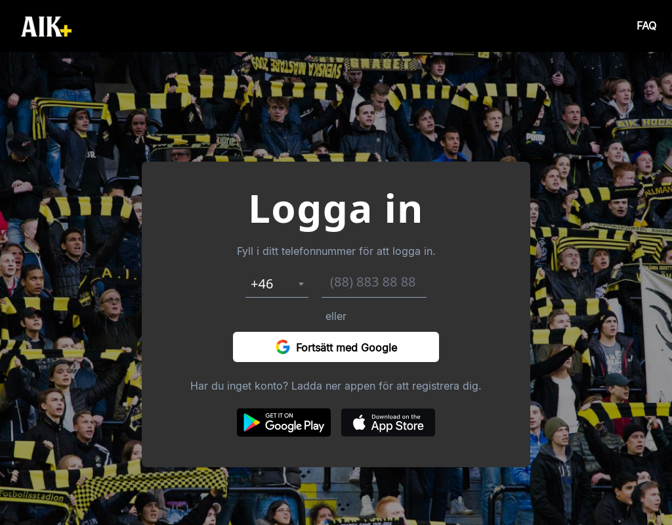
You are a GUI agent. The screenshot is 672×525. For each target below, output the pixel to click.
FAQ (646, 26)
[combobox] (276, 284)
